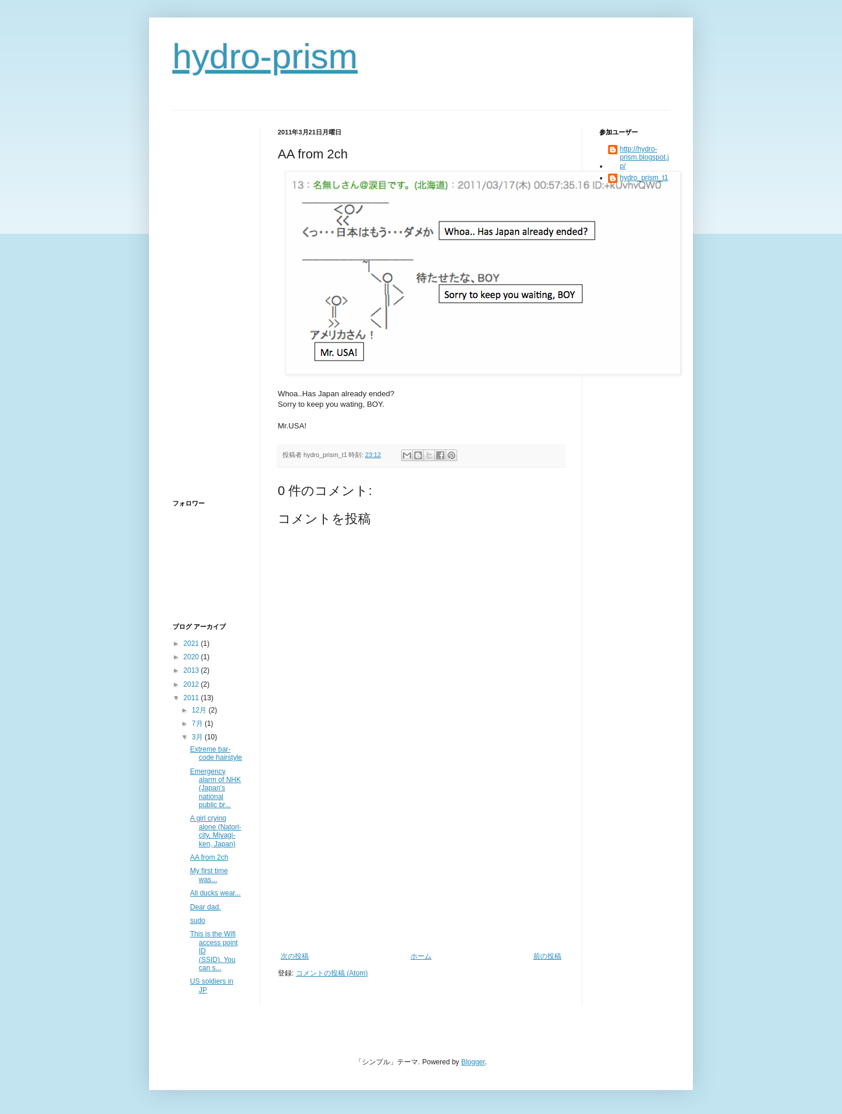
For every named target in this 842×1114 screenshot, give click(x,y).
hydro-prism (265, 56)
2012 (192, 684)
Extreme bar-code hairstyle (216, 753)
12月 (200, 710)
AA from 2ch (209, 857)
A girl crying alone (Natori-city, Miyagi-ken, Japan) (215, 830)
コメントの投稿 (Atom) (332, 973)
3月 (198, 737)
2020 (192, 657)
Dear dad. (205, 907)
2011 (192, 698)
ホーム (421, 956)
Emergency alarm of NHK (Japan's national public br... (215, 788)
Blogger (473, 1062)
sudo (197, 920)
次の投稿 (295, 956)
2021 (192, 643)
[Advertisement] (421, 864)
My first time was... (209, 875)
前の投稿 (547, 956)
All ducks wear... (215, 893)
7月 (198, 723)
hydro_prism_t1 (644, 178)
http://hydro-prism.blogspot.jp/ (644, 157)
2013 (192, 670)
